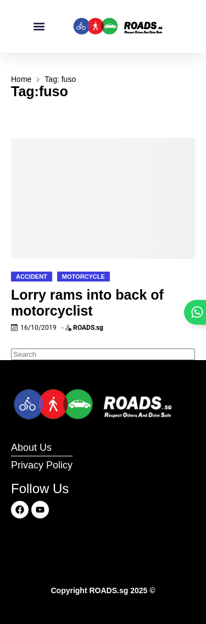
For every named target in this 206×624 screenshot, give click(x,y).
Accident (31, 276)
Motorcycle (83, 276)
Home (21, 79)
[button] (39, 27)
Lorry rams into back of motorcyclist (87, 302)
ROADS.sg (88, 328)
